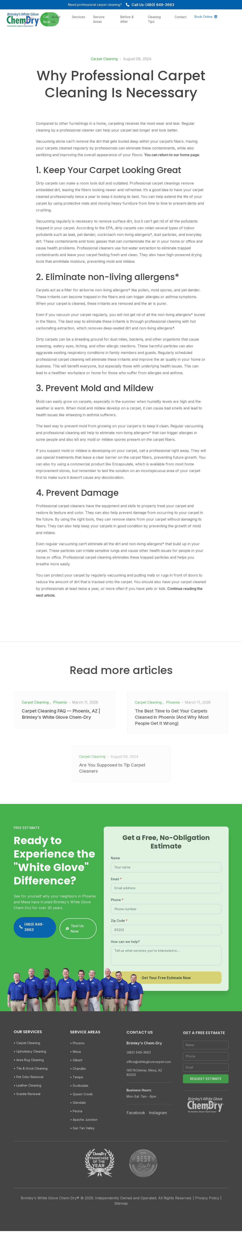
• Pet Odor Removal (28, 1090)
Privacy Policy (207, 1205)
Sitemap (121, 1210)
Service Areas (114, 19)
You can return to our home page (171, 155)
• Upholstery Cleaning (30, 1064)
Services (94, 16)
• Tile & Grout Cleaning (31, 1081)
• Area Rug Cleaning (29, 1073)
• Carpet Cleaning (27, 1056)
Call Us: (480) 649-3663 (150, 4)
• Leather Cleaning (27, 1098)
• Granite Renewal (27, 1107)
